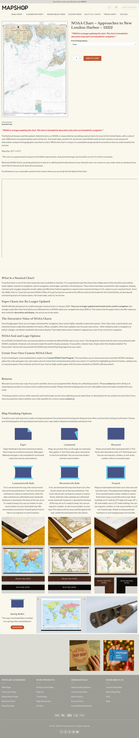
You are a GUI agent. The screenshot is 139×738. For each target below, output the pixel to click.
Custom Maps (75, 14)
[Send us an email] (73, 732)
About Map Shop (113, 692)
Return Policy (77, 696)
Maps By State (8, 706)
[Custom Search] (109, 8)
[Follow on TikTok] (69, 732)
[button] (116, 8)
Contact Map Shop (114, 687)
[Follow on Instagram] (65, 732)
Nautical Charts (92, 14)
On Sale (123, 14)
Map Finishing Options (81, 687)
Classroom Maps (35, 14)
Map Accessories (43, 701)
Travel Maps (110, 14)
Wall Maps (17, 14)
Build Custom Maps (45, 687)
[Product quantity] (76, 58)
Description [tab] (7, 124)
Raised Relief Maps (56, 14)
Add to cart (92, 58)
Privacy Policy (77, 701)
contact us (110, 383)
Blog (108, 701)
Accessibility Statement (81, 706)
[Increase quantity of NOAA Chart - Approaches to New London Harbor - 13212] (80, 58)
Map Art (40, 692)
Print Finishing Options (79, 41)
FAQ (108, 696)
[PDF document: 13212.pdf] (69, 218)
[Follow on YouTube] (77, 732)
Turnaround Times (79, 692)
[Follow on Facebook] (61, 732)
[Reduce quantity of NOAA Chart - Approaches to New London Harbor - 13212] (72, 58)
